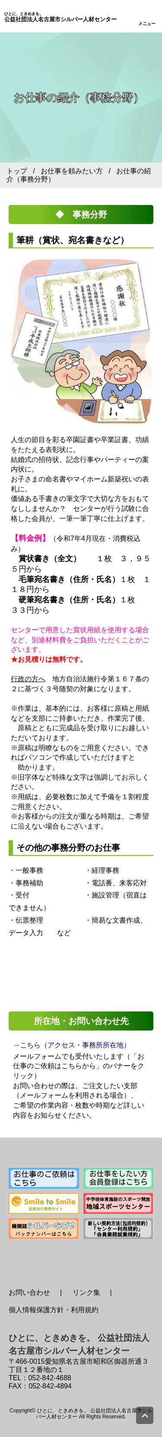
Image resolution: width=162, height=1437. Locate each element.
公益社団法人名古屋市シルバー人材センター (60, 17)
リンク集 (86, 1292)
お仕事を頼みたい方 (72, 171)
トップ (16, 171)
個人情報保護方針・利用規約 (53, 1309)
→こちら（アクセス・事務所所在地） (71, 1045)
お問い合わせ (29, 1292)
